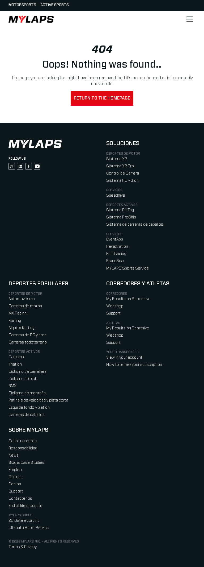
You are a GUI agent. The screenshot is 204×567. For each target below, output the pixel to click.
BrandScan (115, 261)
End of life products (25, 506)
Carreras (16, 357)
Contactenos (20, 498)
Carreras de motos (25, 306)
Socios (14, 484)
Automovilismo (21, 299)
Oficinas (15, 477)
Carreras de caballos (26, 415)
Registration (117, 247)
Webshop (114, 306)
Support (113, 313)
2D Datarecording (24, 521)
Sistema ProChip (121, 217)
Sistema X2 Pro (120, 166)
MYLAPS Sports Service (127, 268)
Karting (14, 321)
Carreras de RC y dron (27, 335)
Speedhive (115, 195)
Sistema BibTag (120, 210)
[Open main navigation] (190, 19)
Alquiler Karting (21, 328)
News (13, 455)
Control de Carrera (122, 173)
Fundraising (116, 254)
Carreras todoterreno (27, 342)
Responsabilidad (22, 448)
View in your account (124, 357)
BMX (12, 386)
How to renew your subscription (134, 365)
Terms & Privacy (22, 547)
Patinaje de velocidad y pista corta (38, 400)
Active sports (54, 5)
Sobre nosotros (22, 441)
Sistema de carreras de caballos (134, 224)
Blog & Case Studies (26, 463)
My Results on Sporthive (127, 328)
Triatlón (15, 364)
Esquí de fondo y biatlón (29, 407)
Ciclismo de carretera (27, 372)
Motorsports (22, 5)
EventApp (114, 239)
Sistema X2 (116, 159)
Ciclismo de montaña (27, 393)
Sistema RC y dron (122, 181)
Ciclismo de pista (23, 379)
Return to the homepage (102, 98)
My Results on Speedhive (128, 299)
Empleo (15, 470)
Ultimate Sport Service (28, 528)
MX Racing (17, 313)
